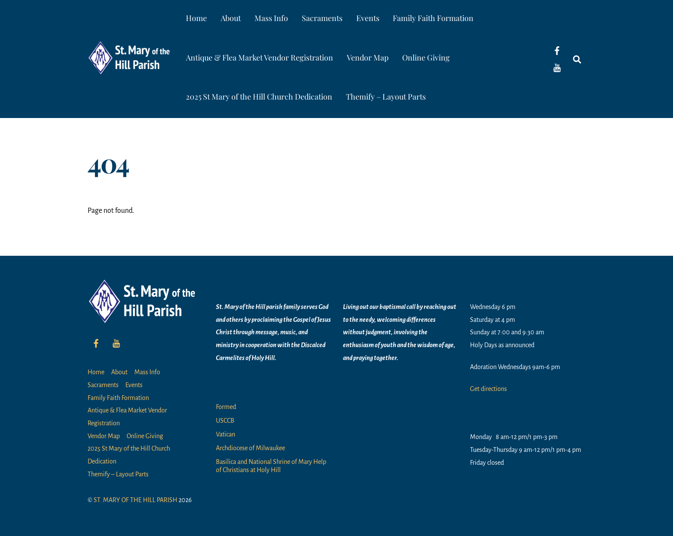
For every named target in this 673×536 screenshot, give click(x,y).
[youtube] (557, 67)
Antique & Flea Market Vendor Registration (259, 57)
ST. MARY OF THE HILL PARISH (135, 500)
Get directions (488, 388)
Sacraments (322, 18)
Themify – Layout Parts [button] (386, 96)
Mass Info (271, 18)
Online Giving (426, 57)
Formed (226, 406)
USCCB (225, 420)
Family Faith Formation (433, 18)
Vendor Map (367, 57)
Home (196, 18)
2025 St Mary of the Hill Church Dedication (259, 96)
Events (367, 18)
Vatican (225, 434)
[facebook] (557, 50)
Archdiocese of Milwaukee (250, 448)
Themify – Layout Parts (118, 474)
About (231, 18)
